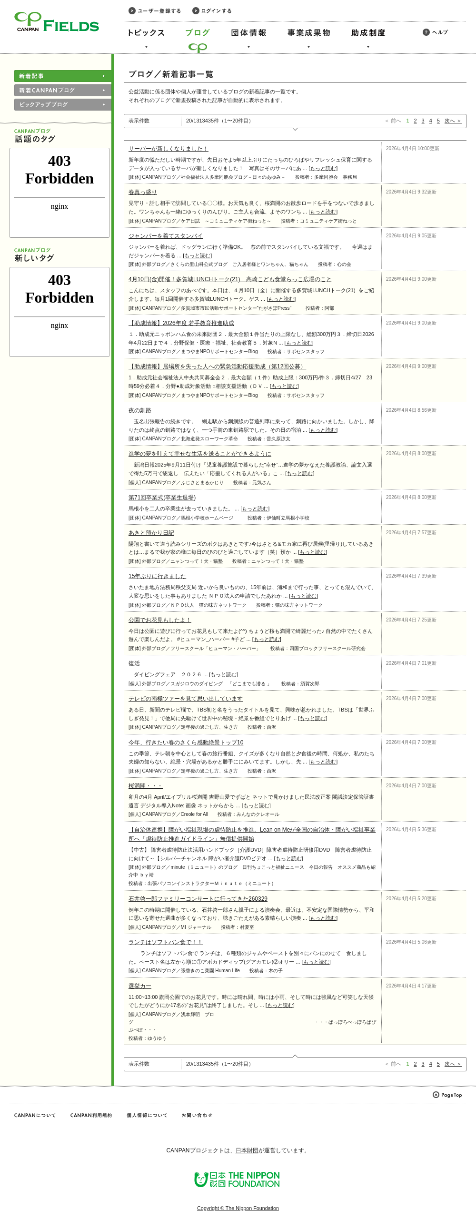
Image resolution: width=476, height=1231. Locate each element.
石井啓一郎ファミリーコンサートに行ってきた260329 (198, 898)
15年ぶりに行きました (157, 576)
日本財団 (247, 1150)
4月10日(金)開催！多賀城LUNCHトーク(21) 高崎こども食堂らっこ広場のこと (230, 279)
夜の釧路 (140, 410)
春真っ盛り (143, 192)
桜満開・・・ (146, 786)
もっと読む (323, 168)
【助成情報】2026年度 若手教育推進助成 (181, 323)
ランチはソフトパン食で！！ (166, 942)
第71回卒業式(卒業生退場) (162, 497)
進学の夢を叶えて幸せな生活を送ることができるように (200, 453)
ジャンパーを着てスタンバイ (166, 236)
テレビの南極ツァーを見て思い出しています (186, 698)
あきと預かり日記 (151, 532)
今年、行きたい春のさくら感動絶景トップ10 (186, 742)
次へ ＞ (453, 120)
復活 (134, 663)
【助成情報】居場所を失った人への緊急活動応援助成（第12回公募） (217, 366)
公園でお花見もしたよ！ (160, 620)
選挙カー (140, 986)
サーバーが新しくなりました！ (168, 148)
